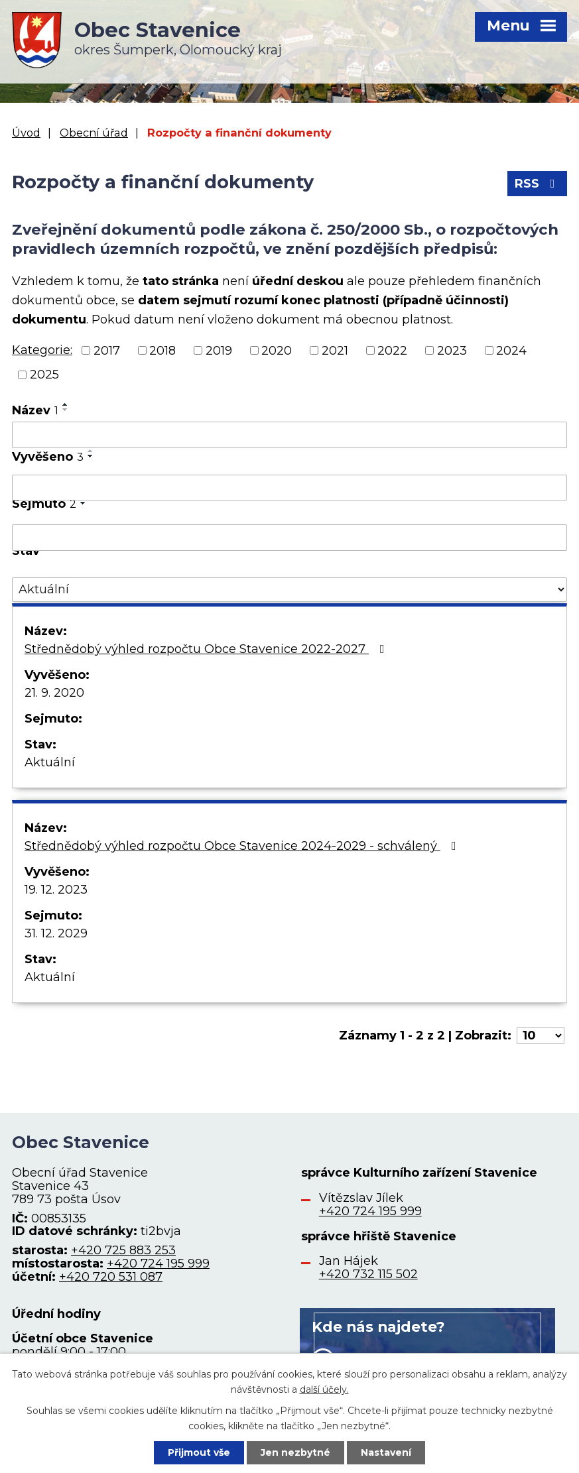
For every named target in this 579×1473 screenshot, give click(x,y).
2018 (162, 350)
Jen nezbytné (295, 1452)
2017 (107, 350)
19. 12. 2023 (56, 889)
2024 (511, 350)
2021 (335, 350)
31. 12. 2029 (56, 933)
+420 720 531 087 (110, 1276)
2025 (44, 374)
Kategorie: (42, 350)
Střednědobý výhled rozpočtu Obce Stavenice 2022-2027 (207, 649)
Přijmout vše (199, 1452)
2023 (452, 350)
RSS (537, 183)
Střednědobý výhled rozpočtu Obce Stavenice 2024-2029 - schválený (243, 846)
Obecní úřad (94, 132)
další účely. (324, 1389)
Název (35, 410)
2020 (276, 350)
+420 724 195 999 (158, 1263)
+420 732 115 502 (368, 1274)
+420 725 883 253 (123, 1250)
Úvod (26, 132)
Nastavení (386, 1452)
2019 (219, 350)
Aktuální (50, 762)
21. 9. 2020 (54, 692)
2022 (392, 350)
